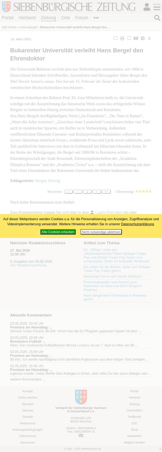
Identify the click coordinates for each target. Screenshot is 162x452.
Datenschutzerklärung (137, 224)
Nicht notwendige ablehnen (101, 232)
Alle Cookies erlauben (58, 232)
